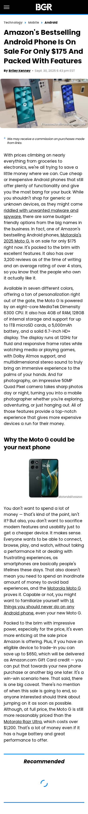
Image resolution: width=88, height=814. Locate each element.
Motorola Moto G (64, 589)
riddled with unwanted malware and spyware (41, 214)
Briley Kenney (20, 71)
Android (51, 23)
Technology (13, 23)
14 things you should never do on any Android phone (39, 607)
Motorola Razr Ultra (23, 722)
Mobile (33, 23)
